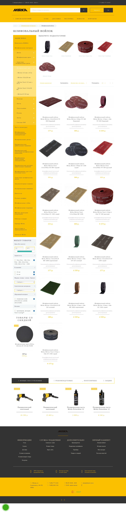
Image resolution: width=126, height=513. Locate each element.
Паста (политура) (21, 127)
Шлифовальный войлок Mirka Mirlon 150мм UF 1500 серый (76, 165)
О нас (46, 18)
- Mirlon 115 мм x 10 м (24, 72)
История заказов (101, 446)
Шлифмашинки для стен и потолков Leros (24, 172)
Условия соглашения (24, 453)
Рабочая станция (21, 219)
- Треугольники (21, 108)
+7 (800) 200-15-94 (53, 485)
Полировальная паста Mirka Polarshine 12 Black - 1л (102, 409)
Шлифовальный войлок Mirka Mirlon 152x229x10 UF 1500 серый (102, 258)
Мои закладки (101, 449)
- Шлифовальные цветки (24, 57)
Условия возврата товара (24, 456)
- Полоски (19, 99)
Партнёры (75, 449)
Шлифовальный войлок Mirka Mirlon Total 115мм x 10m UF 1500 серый (50, 352)
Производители (76, 442)
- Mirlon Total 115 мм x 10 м (24, 83)
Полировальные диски (23, 139)
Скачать (25, 446)
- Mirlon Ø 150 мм (23, 94)
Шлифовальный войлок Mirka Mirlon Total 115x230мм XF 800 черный (50, 165)
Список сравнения (46, 83)
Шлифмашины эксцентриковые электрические (20, 133)
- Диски (18, 52)
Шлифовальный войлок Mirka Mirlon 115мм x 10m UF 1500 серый (102, 305)
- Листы (18, 103)
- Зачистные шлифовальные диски (23, 62)
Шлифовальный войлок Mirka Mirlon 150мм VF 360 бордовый (76, 119)
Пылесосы (18, 193)
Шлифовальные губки (22, 203)
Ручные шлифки (20, 198)
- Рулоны (19, 113)
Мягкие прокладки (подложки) (21, 213)
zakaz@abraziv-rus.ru (88, 483)
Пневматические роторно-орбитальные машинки (24, 166)
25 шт (18, 274)
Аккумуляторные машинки (24, 183)
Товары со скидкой (76, 453)
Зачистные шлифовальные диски (24, 178)
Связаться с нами (50, 442)
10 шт (18, 272)
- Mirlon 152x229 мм (24, 77)
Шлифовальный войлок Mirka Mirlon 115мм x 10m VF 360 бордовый (102, 119)
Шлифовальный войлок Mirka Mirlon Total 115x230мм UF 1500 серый (50, 212)
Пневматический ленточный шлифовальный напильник (24, 152)
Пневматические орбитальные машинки (23, 145)
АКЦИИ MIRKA (20, 38)
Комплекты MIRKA (22, 43)
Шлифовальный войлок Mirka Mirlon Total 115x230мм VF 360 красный (102, 165)
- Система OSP (21, 122)
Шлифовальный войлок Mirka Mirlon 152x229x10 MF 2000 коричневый (50, 258)
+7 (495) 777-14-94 (53, 483)
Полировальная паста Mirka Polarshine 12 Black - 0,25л (76, 409)
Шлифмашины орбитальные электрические (20, 159)
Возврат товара (50, 446)
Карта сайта (50, 449)
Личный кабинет (101, 442)
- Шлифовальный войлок (24, 68)
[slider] (15, 251)
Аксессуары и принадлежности (21, 229)
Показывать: (95, 83)
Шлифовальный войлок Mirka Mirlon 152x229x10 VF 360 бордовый (50, 119)
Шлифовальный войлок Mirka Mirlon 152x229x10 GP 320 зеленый (50, 305)
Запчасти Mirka (20, 234)
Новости (81, 18)
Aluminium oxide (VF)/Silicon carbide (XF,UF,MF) (21, 300)
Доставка (57, 18)
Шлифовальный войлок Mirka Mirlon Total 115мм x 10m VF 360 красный (102, 212)
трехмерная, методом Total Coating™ (22, 311)
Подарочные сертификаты (76, 446)
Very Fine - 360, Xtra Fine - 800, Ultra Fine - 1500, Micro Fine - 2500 (22, 262)
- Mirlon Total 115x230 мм (24, 89)
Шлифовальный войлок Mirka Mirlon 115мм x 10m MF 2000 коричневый (76, 305)
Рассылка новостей (101, 453)
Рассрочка (69, 18)
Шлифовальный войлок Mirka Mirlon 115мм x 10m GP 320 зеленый (76, 258)
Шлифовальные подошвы (24, 208)
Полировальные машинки (24, 188)
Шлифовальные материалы (24, 48)
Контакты (93, 18)
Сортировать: (64, 83)
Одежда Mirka (20, 223)
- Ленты (18, 117)
